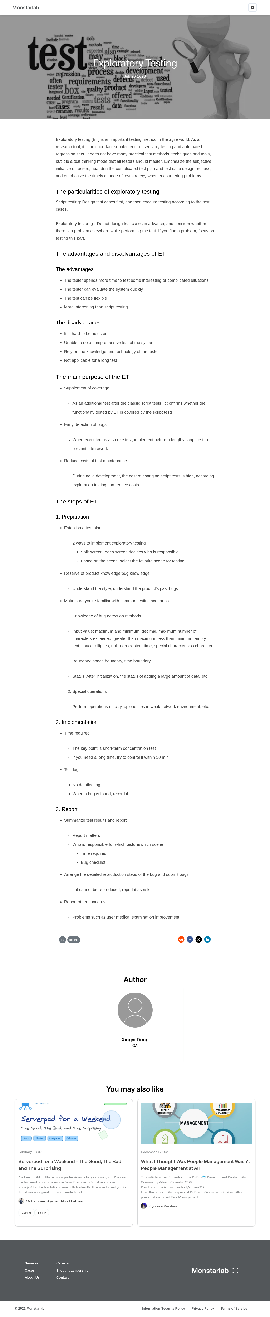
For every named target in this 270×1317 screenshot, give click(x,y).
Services (32, 1263)
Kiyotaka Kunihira (162, 1205)
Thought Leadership (72, 1270)
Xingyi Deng (135, 1039)
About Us (32, 1277)
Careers (62, 1263)
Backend (26, 1212)
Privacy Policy (203, 1308)
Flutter (42, 1212)
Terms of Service (234, 1308)
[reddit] (181, 939)
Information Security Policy (163, 1308)
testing (73, 939)
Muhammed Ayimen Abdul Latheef (55, 1200)
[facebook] (190, 939)
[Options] (252, 7)
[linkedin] (207, 939)
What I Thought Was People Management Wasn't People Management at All (195, 1164)
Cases (30, 1270)
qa (62, 939)
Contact (62, 1277)
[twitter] (198, 939)
